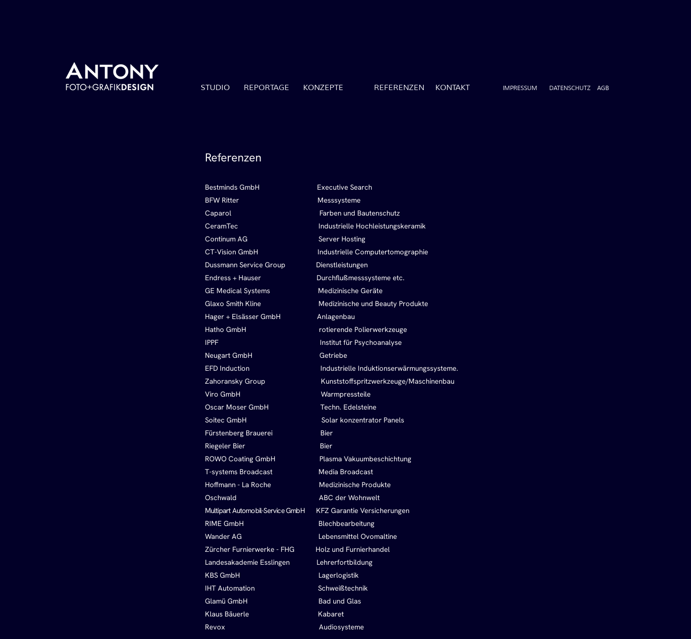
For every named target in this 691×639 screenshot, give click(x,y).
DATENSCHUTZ (569, 88)
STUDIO (215, 87)
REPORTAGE (266, 87)
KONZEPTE (323, 87)
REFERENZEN (399, 87)
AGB (603, 88)
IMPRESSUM (520, 88)
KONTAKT (452, 87)
